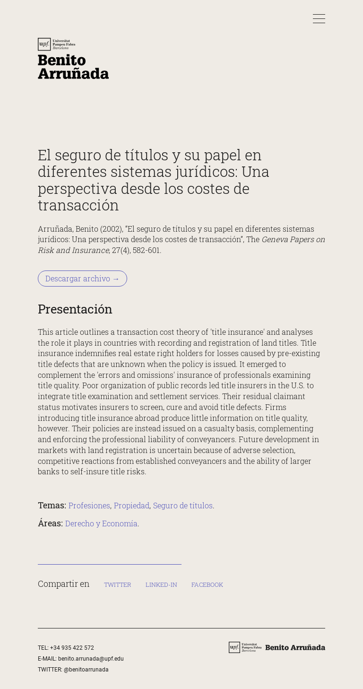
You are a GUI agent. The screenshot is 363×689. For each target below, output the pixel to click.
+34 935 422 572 (72, 648)
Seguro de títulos (183, 505)
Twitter (117, 584)
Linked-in (161, 584)
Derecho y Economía (101, 523)
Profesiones (89, 505)
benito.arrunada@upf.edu (91, 658)
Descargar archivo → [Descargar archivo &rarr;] (82, 278)
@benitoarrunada (86, 669)
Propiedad (131, 505)
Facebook (207, 584)
